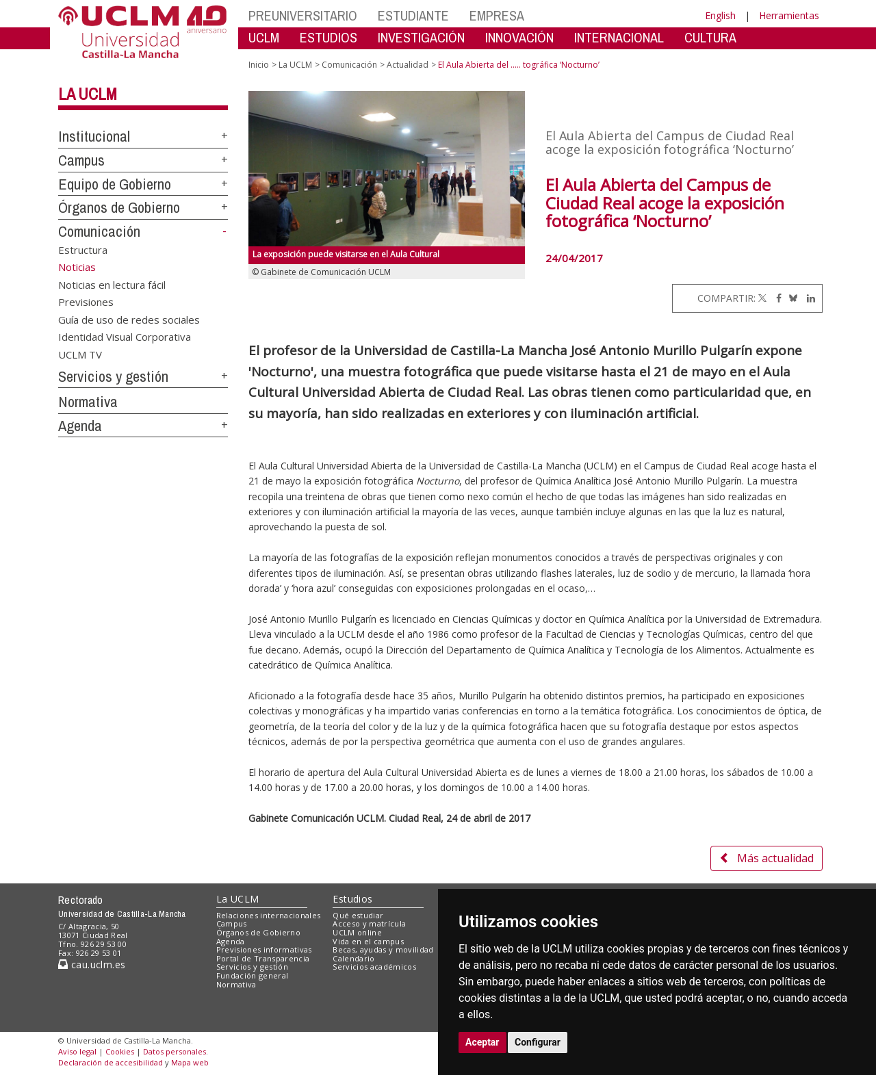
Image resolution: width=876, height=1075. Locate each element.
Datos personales (174, 1051)
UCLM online (357, 932)
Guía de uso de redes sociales (129, 319)
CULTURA (710, 37)
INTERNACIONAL (619, 37)
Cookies (119, 1051)
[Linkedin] (807, 298)
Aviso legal (77, 1051)
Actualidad (407, 64)
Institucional (94, 136)
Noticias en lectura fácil (112, 284)
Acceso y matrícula (369, 923)
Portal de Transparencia (263, 958)
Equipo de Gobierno (114, 184)
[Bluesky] (790, 298)
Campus (81, 160)
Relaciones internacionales (268, 915)
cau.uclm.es (91, 964)
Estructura (82, 250)
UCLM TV (80, 354)
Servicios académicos (374, 966)
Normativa (88, 401)
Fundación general (252, 975)
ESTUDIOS (328, 37)
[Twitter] (762, 298)
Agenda (80, 425)
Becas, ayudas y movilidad (383, 949)
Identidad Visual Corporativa (124, 337)
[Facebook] (775, 298)
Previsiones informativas (264, 949)
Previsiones (86, 302)
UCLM (263, 37)
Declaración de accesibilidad (110, 1062)
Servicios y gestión (113, 376)
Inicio (258, 64)
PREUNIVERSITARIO (302, 15)
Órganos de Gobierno (119, 207)
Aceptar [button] (482, 1042)
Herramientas (789, 15)
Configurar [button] (538, 1042)
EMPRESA (496, 15)
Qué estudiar (358, 915)
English (720, 15)
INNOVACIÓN (519, 37)
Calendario (353, 958)
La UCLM (87, 94)
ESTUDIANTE (413, 15)
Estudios (352, 898)
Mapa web (190, 1062)
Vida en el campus (368, 941)
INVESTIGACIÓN (421, 37)
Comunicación (99, 231)
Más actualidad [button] (766, 858)
